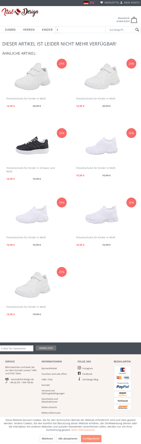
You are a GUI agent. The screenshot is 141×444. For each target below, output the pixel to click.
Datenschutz (48, 418)
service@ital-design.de (22, 379)
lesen (28, 367)
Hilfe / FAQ (47, 379)
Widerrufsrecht (49, 407)
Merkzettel (109, 2)
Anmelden (46, 348)
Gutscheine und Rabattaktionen (50, 400)
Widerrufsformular (51, 412)
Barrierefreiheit (49, 368)
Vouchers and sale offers (54, 373)
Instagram (87, 368)
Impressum (47, 429)
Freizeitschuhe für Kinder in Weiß (26, 98)
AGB (44, 423)
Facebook (87, 373)
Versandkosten (62, 439)
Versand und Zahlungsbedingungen (53, 392)
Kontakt (46, 385)
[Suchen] (136, 30)
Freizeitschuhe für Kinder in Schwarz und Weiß (30, 169)
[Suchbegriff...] (123, 29)
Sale (130, 430)
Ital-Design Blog (90, 379)
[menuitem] (109, 2)
